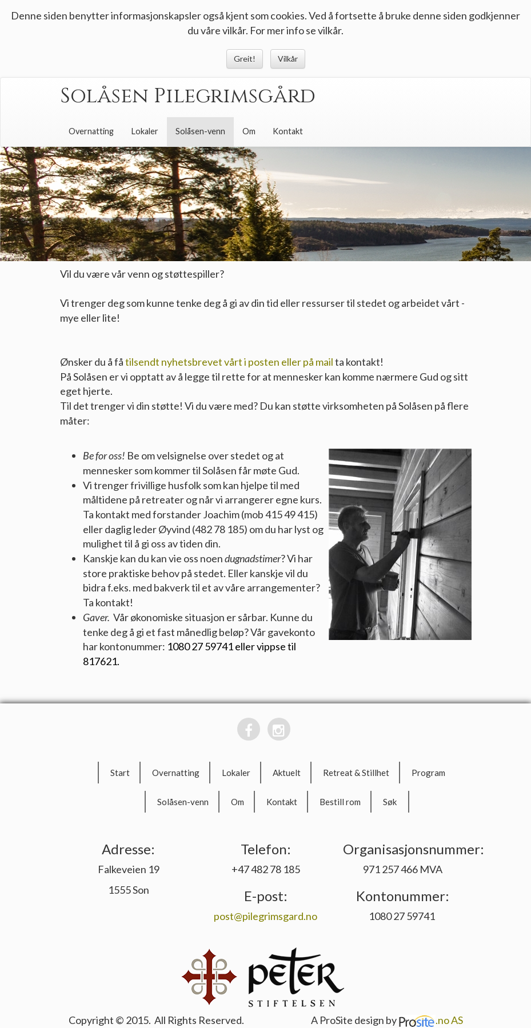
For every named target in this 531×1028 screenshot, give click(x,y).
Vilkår (288, 58)
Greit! (244, 58)
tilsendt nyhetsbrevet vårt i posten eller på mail (229, 361)
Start (120, 772)
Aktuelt (287, 772)
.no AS (430, 1020)
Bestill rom (340, 802)
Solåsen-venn (200, 131)
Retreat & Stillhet (356, 772)
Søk (390, 802)
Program (428, 772)
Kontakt (288, 131)
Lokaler (144, 131)
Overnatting (91, 131)
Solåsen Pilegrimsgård (188, 96)
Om (248, 131)
